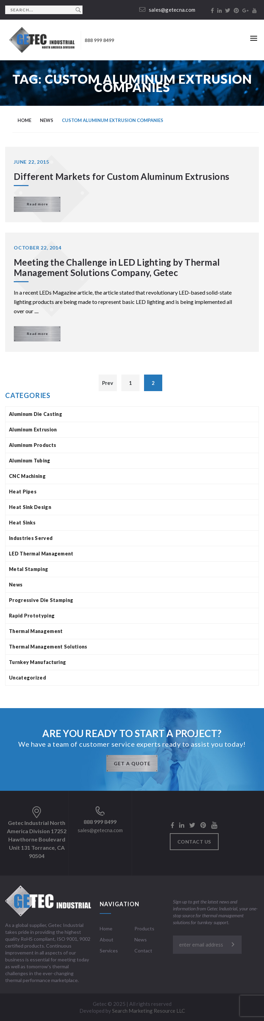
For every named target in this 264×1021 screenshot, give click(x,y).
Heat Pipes (22, 491)
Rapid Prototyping (32, 616)
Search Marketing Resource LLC (148, 1011)
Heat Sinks (22, 522)
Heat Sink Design (30, 507)
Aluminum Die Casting (35, 414)
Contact (143, 950)
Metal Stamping (28, 569)
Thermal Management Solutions (48, 647)
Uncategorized (27, 678)
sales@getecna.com (167, 10)
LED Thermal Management (41, 554)
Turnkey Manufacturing (37, 662)
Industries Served (31, 538)
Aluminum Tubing (30, 460)
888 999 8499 (99, 40)
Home (106, 928)
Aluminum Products (32, 445)
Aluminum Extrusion (33, 429)
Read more (37, 204)
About (106, 939)
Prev (107, 383)
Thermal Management (36, 631)
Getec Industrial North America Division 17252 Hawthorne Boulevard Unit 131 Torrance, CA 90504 (36, 839)
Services (109, 950)
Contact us (194, 842)
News (15, 585)
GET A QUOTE (132, 763)
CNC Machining (27, 476)
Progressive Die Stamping (41, 600)
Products (144, 928)
